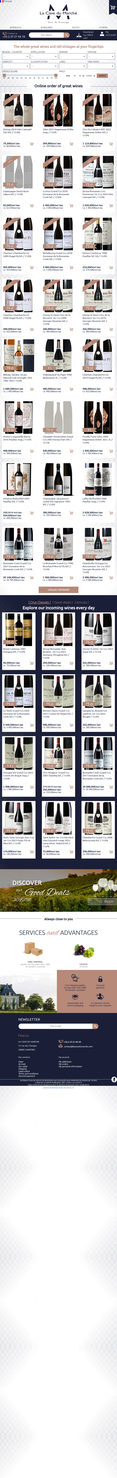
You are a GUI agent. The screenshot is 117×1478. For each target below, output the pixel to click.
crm (73, 1087)
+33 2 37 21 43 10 (72, 1042)
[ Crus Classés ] (39, 602)
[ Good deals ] (63, 602)
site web (60, 1087)
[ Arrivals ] (82, 602)
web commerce (67, 1087)
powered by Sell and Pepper (50, 1087)
